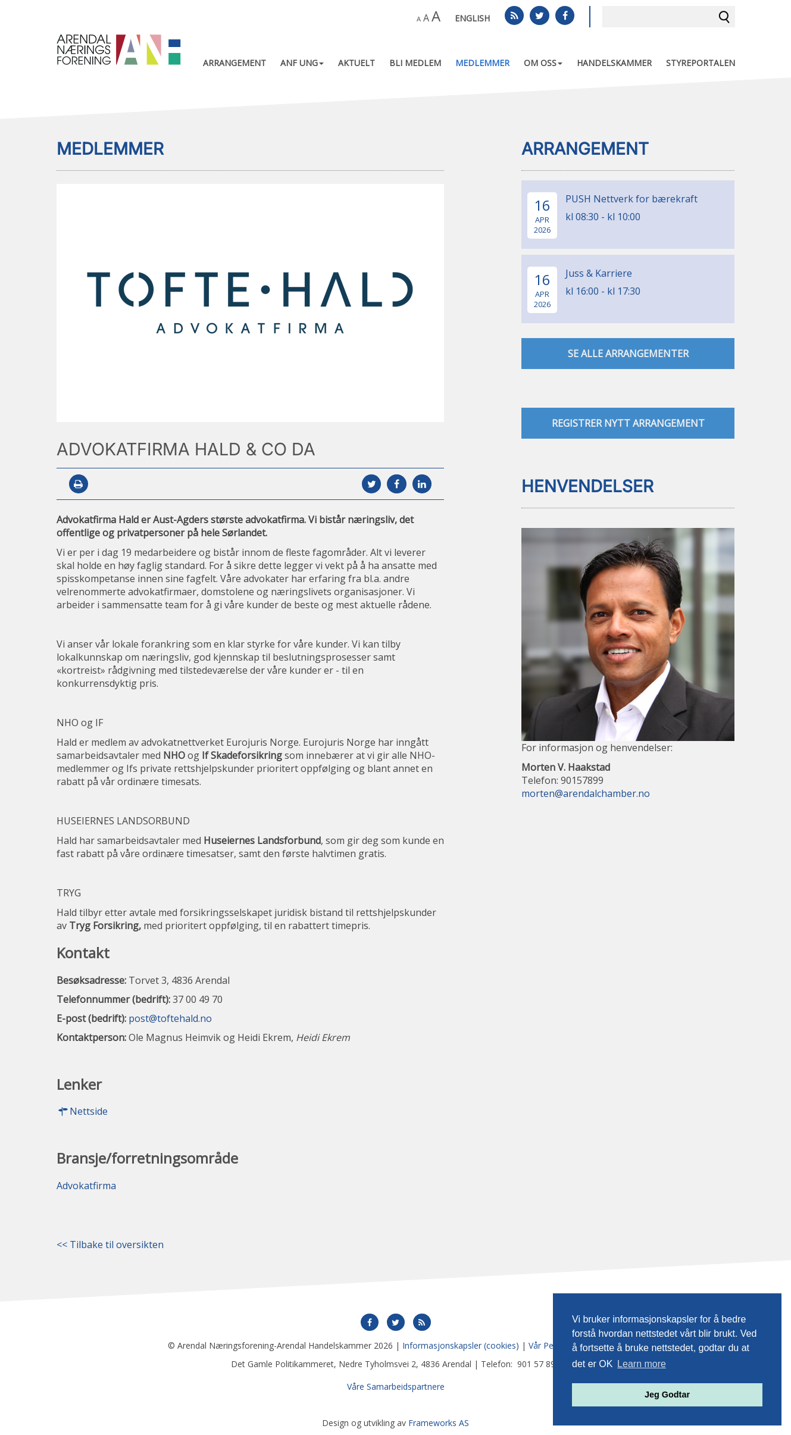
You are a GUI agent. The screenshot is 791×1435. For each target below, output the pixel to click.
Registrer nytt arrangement (628, 423)
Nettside (82, 1111)
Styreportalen (700, 62)
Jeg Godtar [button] (667, 1394)
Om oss (543, 62)
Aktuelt (356, 62)
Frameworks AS (438, 1422)
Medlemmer (482, 62)
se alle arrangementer (628, 353)
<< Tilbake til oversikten (110, 1244)
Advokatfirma (86, 1185)
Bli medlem (415, 62)
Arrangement (234, 62)
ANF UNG (302, 62)
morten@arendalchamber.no (585, 794)
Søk (724, 16)
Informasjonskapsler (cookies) (460, 1345)
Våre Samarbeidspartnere (396, 1386)
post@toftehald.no (170, 1018)
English (472, 18)
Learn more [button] (641, 1364)
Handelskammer (614, 62)
